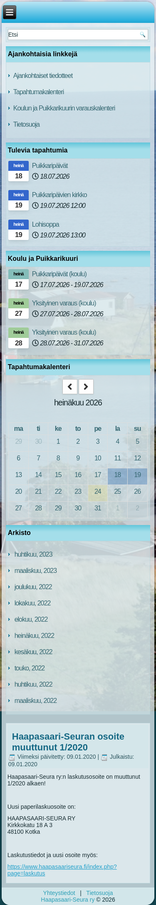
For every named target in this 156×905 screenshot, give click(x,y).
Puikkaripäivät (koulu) (59, 274)
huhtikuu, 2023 (33, 554)
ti (38, 428)
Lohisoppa (45, 224)
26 (137, 491)
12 (137, 458)
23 (77, 491)
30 (38, 441)
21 (38, 491)
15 (58, 474)
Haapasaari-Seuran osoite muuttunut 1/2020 (68, 741)
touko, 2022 (30, 668)
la (117, 428)
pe (97, 428)
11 (117, 458)
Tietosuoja (26, 124)
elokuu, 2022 (31, 619)
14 (38, 474)
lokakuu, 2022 (33, 603)
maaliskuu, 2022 (36, 700)
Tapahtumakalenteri (38, 91)
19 (137, 474)
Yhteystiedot (59, 893)
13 (18, 474)
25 (117, 491)
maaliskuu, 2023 (36, 570)
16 (77, 474)
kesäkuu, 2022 (33, 651)
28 (38, 508)
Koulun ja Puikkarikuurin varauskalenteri (64, 108)
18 (117, 474)
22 (58, 491)
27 (18, 508)
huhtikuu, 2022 (33, 684)
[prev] (69, 387)
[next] (86, 387)
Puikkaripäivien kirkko (59, 194)
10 (97, 458)
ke (58, 428)
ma (18, 428)
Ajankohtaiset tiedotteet (42, 75)
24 (97, 491)
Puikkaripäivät (50, 165)
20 (18, 491)
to (78, 428)
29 (18, 441)
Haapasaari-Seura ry (67, 899)
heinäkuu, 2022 (34, 635)
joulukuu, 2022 (33, 586)
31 (97, 508)
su (137, 428)
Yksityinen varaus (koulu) (64, 303)
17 (97, 474)
